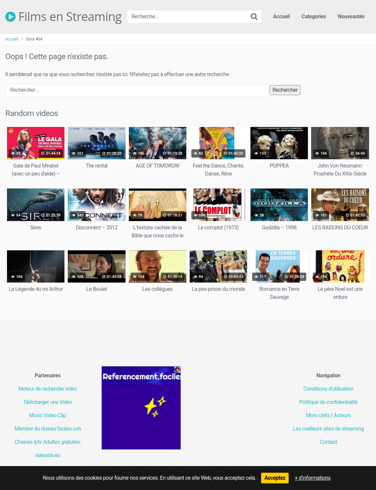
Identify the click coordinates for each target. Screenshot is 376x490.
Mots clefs (317, 415)
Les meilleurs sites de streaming (328, 429)
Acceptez (274, 478)
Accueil (281, 16)
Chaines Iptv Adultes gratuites (47, 442)
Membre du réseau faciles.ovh (47, 429)
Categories (314, 16)
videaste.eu (47, 455)
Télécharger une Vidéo (47, 402)
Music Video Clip (47, 415)
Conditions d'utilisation (328, 389)
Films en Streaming (63, 17)
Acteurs (342, 415)
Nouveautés (351, 16)
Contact (328, 442)
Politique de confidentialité (328, 402)
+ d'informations (312, 478)
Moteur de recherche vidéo (47, 389)
